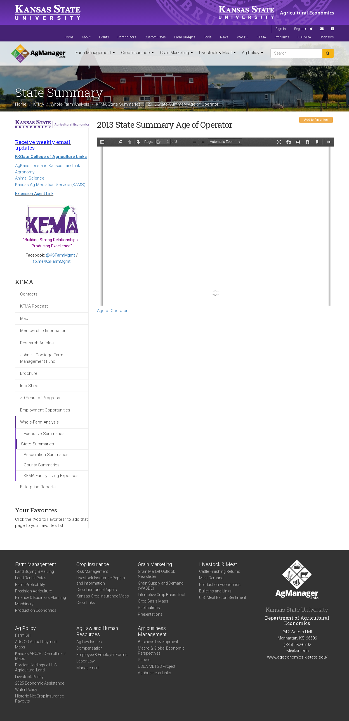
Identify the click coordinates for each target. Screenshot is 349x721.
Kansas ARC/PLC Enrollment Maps (40, 656)
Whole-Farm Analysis (70, 103)
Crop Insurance (137, 52)
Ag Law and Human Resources (97, 631)
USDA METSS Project (156, 666)
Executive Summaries (44, 433)
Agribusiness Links (154, 673)
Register (300, 29)
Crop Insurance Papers (96, 589)
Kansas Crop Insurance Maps (102, 596)
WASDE (242, 37)
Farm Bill (22, 635)
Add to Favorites (316, 120)
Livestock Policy (29, 677)
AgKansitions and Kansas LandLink (47, 165)
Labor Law (85, 661)
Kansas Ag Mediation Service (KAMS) (50, 184)
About (86, 37)
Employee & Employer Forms (102, 654)
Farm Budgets (184, 37)
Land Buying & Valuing (34, 571)
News (224, 37)
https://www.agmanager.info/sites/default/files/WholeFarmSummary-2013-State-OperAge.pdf (215, 222)
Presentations (150, 614)
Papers (144, 659)
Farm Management (95, 52)
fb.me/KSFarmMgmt (51, 261)
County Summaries (42, 465)
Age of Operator (112, 310)
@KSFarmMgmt (60, 255)
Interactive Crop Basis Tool (161, 594)
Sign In (280, 29)
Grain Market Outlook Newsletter (156, 574)
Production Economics (35, 610)
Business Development (158, 641)
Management (88, 668)
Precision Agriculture (33, 591)
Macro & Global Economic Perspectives (161, 650)
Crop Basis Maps (153, 601)
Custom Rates (155, 37)
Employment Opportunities (45, 410)
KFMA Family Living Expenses (51, 475)
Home (69, 37)
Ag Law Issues (89, 641)
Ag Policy (252, 52)
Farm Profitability (30, 584)
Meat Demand (211, 578)
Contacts (28, 294)
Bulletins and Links (215, 591)
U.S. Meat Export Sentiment (222, 597)
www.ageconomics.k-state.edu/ (297, 657)
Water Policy (26, 689)
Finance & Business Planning (40, 597)
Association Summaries (46, 454)
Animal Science (29, 178)
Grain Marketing (176, 52)
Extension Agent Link (34, 193)
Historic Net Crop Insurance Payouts (39, 698)
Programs (282, 37)
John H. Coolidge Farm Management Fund (41, 358)
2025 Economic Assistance (39, 683)
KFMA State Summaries (118, 103)
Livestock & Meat (217, 52)
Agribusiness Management (152, 631)
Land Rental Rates (30, 578)
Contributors (126, 37)
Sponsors (327, 37)
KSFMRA (304, 37)
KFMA (261, 37)
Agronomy (24, 172)
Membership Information (43, 330)
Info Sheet (30, 385)
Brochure (28, 373)
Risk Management (92, 571)
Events (104, 37)
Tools (208, 37)
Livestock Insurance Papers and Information (100, 580)
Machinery (24, 604)
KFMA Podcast (34, 306)
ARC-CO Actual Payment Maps (36, 644)
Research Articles (37, 342)
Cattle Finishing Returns (219, 571)
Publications (149, 607)
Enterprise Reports (38, 486)
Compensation (89, 648)
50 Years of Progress (40, 397)
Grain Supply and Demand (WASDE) (160, 585)
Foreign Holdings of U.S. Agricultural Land (36, 667)
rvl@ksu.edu (297, 650)
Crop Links (85, 602)
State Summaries (37, 443)
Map (24, 318)
